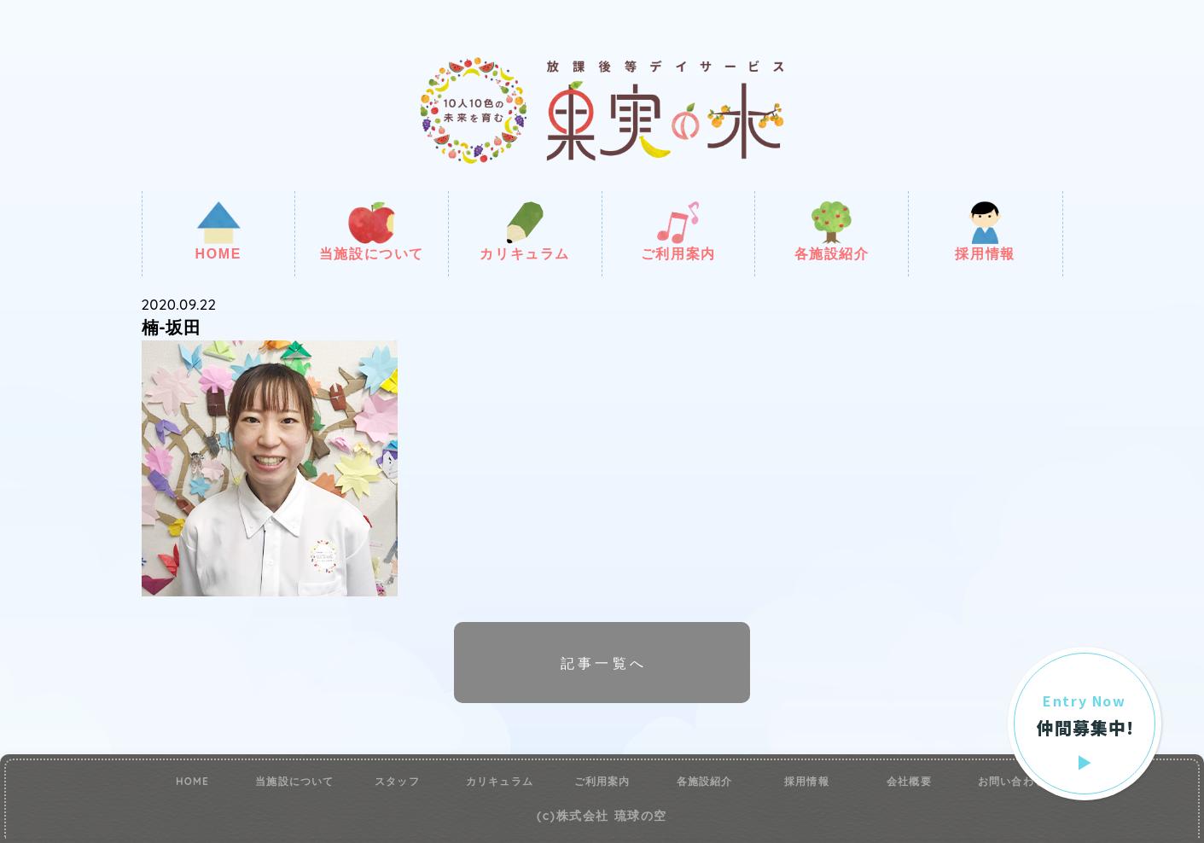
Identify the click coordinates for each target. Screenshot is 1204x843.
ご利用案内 (678, 231)
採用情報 (985, 231)
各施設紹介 (832, 231)
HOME (218, 231)
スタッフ (397, 781)
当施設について (371, 231)
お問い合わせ (1011, 781)
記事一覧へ (604, 663)
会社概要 (909, 781)
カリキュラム (525, 231)
